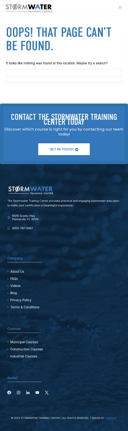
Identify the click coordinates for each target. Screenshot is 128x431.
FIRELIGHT (111, 417)
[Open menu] (120, 7)
